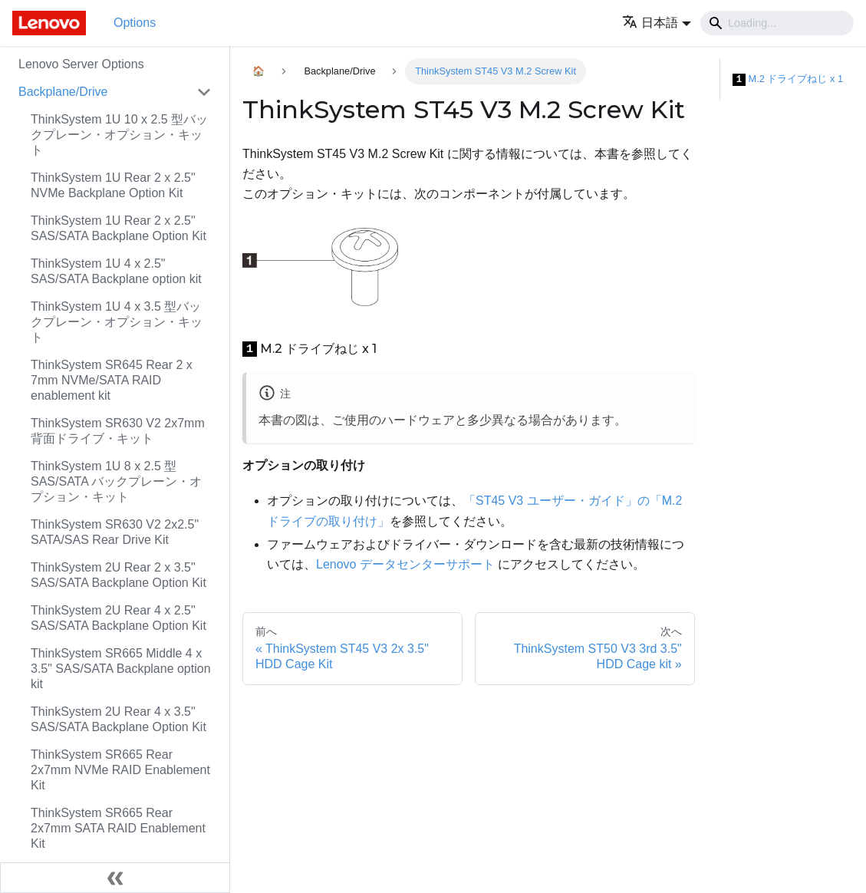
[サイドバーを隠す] (115, 877)
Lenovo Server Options (81, 64)
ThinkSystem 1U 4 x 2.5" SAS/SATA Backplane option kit (116, 271)
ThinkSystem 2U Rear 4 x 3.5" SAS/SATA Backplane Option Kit (118, 719)
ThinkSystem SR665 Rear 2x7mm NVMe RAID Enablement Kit (120, 770)
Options (135, 22)
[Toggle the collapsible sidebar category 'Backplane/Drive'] (204, 92)
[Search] (777, 23)
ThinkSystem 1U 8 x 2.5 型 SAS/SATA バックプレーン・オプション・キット (116, 481)
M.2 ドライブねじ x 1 (788, 79)
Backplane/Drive (63, 91)
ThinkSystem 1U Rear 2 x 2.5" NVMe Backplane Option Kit (113, 185)
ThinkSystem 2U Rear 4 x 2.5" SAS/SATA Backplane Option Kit (118, 618)
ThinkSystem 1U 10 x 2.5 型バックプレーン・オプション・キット (119, 135)
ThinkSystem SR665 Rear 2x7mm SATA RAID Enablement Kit (118, 828)
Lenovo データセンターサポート (405, 564)
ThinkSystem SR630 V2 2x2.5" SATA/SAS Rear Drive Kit (115, 532)
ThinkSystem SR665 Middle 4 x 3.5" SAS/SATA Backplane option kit (121, 668)
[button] (656, 22)
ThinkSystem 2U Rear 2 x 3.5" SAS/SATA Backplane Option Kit (118, 575)
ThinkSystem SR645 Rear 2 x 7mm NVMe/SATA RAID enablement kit (112, 380)
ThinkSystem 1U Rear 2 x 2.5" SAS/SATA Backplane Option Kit (118, 228)
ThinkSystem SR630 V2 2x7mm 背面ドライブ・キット (118, 431)
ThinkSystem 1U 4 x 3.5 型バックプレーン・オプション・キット (117, 322)
